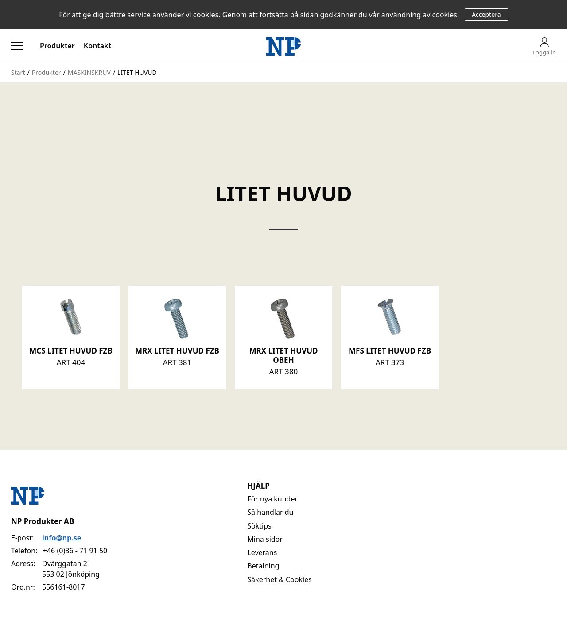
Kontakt (97, 46)
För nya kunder (272, 499)
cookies (206, 14)
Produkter (57, 46)
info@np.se (61, 538)
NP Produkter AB (42, 521)
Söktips (259, 526)
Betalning (263, 566)
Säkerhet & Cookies (279, 579)
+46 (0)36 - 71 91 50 (75, 551)
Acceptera (486, 14)
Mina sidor (265, 539)
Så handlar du (270, 512)
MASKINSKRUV (89, 72)
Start (18, 72)
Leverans (262, 552)
